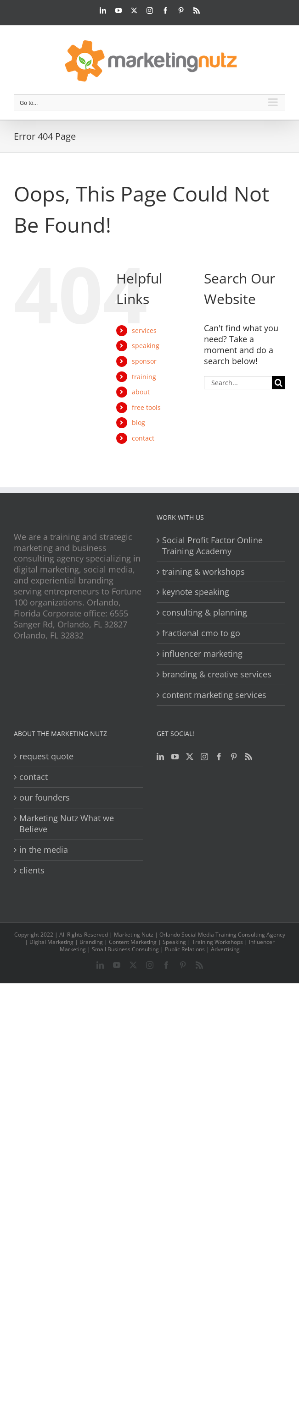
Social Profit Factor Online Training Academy (212, 545)
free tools (146, 407)
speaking (145, 345)
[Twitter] (189, 756)
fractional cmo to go (201, 633)
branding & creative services (216, 674)
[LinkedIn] (160, 756)
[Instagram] (204, 756)
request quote (46, 756)
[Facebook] (219, 756)
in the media (43, 850)
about (141, 391)
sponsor (144, 361)
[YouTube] (175, 756)
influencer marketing (202, 654)
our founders (44, 797)
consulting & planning (204, 612)
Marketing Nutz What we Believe (66, 823)
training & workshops (203, 572)
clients (32, 870)
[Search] (278, 382)
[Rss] (248, 756)
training (144, 376)
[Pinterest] (233, 756)
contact (143, 438)
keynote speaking (195, 592)
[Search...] (238, 382)
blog (138, 422)
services (144, 330)
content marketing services (214, 695)
